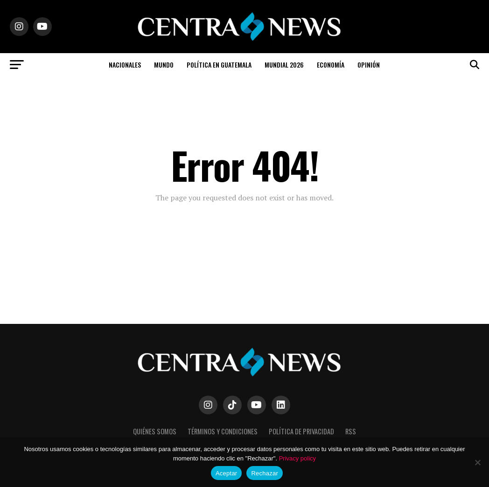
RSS (350, 431)
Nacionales (125, 64)
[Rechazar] (477, 462)
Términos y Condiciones (223, 431)
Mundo (164, 64)
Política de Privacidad (301, 431)
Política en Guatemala (219, 64)
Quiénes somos (154, 431)
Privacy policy (297, 458)
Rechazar (264, 473)
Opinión (368, 64)
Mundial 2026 (284, 64)
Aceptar (227, 473)
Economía (330, 64)
